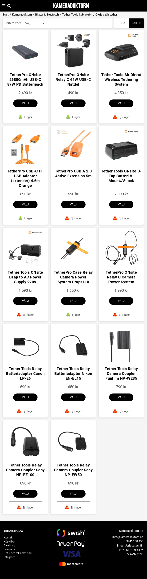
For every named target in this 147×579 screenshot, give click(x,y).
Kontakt (8, 537)
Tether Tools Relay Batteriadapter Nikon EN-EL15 (73, 373)
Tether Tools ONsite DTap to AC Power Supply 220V (25, 277)
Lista (121, 23)
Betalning (9, 545)
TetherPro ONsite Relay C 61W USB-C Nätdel (73, 79)
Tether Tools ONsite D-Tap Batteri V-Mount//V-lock (121, 176)
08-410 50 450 (134, 541)
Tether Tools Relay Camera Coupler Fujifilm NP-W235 (121, 373)
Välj (25, 103)
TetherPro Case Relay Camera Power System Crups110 (73, 277)
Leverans (9, 549)
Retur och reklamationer (18, 553)
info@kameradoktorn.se (127, 537)
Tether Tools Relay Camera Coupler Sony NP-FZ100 (25, 470)
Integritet (9, 557)
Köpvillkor (10, 541)
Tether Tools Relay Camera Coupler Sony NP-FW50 (73, 470)
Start (5, 14)
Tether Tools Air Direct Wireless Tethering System (121, 79)
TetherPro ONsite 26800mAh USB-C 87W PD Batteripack (25, 79)
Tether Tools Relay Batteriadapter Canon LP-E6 (25, 373)
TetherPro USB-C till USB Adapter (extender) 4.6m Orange (25, 178)
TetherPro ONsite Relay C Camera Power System (121, 277)
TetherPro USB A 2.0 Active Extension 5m (73, 173)
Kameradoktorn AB (131, 531)
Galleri (136, 23)
